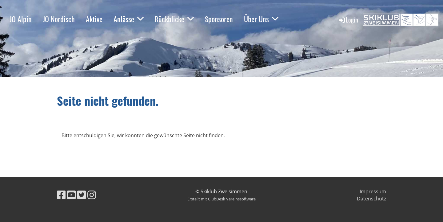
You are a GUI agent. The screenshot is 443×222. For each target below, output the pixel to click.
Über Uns (261, 18)
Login (348, 19)
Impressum (373, 191)
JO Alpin (21, 18)
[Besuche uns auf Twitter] (81, 194)
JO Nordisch (59, 18)
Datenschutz (371, 198)
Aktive (94, 18)
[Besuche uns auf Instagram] (91, 194)
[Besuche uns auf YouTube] (71, 194)
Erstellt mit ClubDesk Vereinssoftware (221, 199)
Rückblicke (174, 18)
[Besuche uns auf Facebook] (61, 194)
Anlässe (129, 18)
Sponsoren (219, 18)
